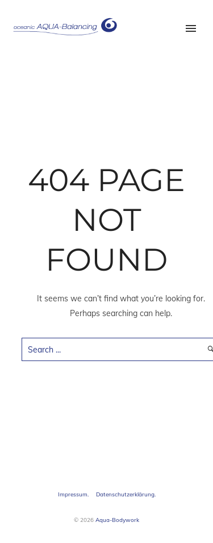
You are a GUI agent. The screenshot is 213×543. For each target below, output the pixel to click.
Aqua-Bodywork (117, 520)
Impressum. (73, 494)
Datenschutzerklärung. (126, 494)
